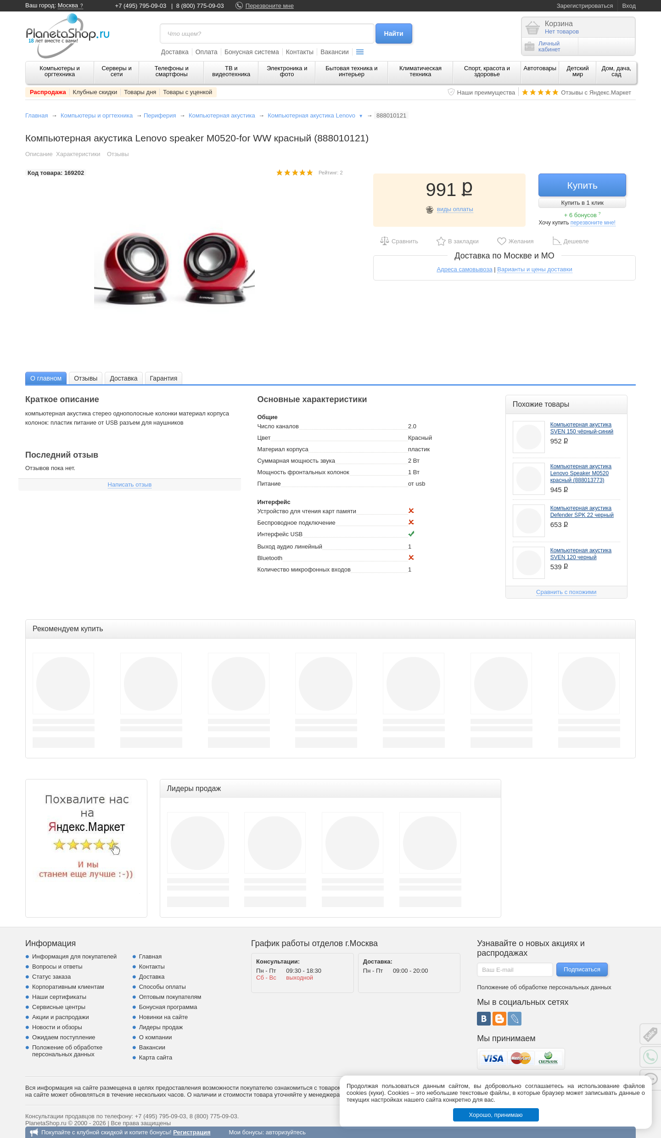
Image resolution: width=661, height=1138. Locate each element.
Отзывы (118, 154)
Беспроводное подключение (296, 522)
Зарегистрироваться (585, 5)
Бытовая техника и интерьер (351, 71)
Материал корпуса (282, 449)
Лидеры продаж (161, 1027)
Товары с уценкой (187, 92)
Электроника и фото (287, 71)
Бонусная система (251, 52)
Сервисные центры (58, 1006)
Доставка (175, 52)
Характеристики (78, 154)
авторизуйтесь (286, 1132)
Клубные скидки (95, 92)
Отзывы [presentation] (85, 378)
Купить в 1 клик (582, 202)
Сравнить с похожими (566, 592)
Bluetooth (269, 558)
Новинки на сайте (163, 1017)
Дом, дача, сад (617, 71)
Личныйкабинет (542, 46)
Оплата (207, 52)
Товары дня (140, 92)
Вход (629, 5)
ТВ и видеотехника (231, 71)
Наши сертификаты (59, 996)
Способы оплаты (162, 986)
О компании (155, 1037)
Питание (268, 483)
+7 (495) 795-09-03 (141, 5)
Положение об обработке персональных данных (67, 1051)
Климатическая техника (420, 71)
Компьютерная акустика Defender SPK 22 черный (582, 511)
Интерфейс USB (279, 534)
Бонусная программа (168, 1006)
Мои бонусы (245, 1132)
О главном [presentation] (46, 378)
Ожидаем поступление (63, 1037)
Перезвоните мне (270, 5)
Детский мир (578, 71)
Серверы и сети (116, 71)
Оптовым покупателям (170, 996)
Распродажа (48, 92)
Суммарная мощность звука (296, 460)
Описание (39, 154)
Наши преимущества (486, 92)
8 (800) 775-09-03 (200, 5)
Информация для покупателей (74, 956)
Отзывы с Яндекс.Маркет (596, 92)
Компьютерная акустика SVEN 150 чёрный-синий (582, 428)
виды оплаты (455, 209)
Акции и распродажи (60, 1017)
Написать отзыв (130, 484)
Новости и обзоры (57, 1027)
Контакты (300, 52)
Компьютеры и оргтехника (59, 71)
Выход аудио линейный (289, 546)
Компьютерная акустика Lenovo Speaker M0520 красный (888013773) (581, 473)
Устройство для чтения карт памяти (306, 511)
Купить (582, 185)
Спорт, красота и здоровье (487, 71)
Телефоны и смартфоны (172, 71)
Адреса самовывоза (464, 269)
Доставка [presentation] (123, 378)
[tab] (46, 378)
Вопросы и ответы (57, 966)
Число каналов (277, 426)
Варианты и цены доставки (534, 269)
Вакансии (334, 52)
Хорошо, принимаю (496, 1114)
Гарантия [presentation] (164, 378)
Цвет (263, 437)
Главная (36, 115)
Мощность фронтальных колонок (303, 472)
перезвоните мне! (593, 222)
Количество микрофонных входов (303, 569)
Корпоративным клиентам (68, 986)
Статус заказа (51, 976)
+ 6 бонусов (582, 215)
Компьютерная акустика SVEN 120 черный (581, 554)
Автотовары (540, 68)
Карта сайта (155, 1057)
